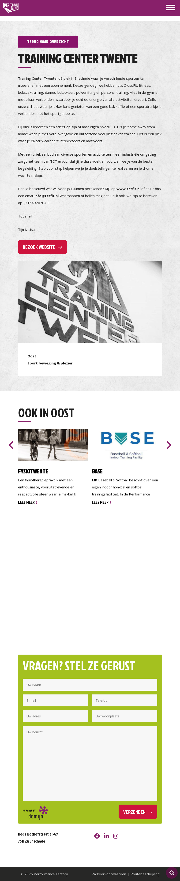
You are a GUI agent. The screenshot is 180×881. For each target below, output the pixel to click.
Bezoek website (39, 247)
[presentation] (11, 445)
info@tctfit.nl (46, 195)
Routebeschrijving (145, 874)
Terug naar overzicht (48, 41)
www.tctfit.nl (128, 188)
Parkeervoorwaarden (109, 874)
